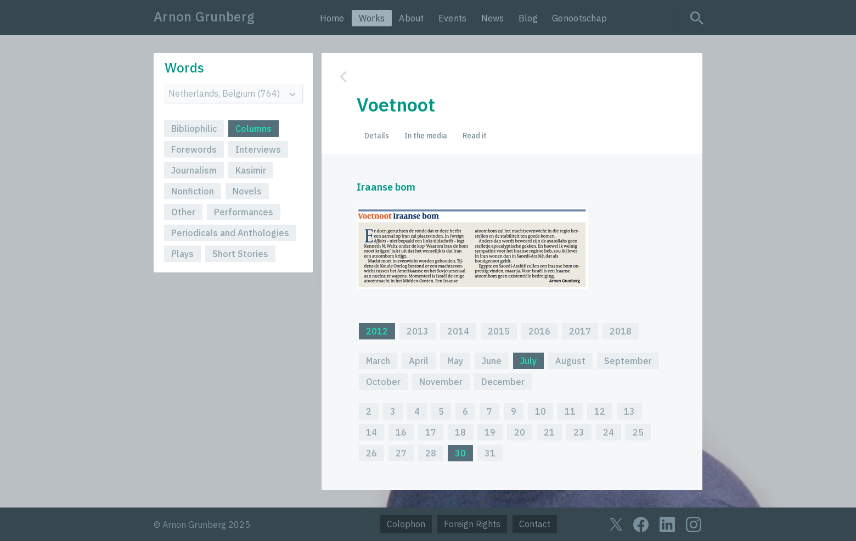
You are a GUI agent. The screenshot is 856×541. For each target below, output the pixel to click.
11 (570, 411)
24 (608, 432)
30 (460, 453)
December (503, 381)
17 (430, 432)
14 (371, 432)
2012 (377, 331)
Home (332, 18)
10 (540, 411)
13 (629, 411)
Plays (182, 253)
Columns (253, 128)
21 (549, 432)
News (492, 18)
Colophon (406, 523)
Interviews (258, 149)
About (411, 18)
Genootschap (579, 18)
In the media (425, 136)
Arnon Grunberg (204, 16)
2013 (418, 331)
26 (371, 453)
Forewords (194, 149)
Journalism (194, 170)
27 (401, 453)
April (419, 360)
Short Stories (240, 253)
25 (638, 432)
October (383, 381)
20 (519, 432)
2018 (621, 331)
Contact (534, 523)
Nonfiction (192, 191)
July (528, 360)
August (570, 360)
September (628, 360)
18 (460, 432)
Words (184, 67)
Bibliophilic (194, 128)
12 (599, 411)
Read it (475, 136)
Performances (243, 212)
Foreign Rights (472, 523)
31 (490, 453)
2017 (580, 331)
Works (372, 18)
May (455, 360)
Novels (247, 191)
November (441, 381)
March (378, 360)
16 (401, 432)
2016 (539, 331)
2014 (458, 331)
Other (183, 212)
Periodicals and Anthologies (230, 232)
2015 (499, 331)
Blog (528, 18)
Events (452, 18)
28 (430, 453)
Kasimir (250, 170)
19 (490, 432)
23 (578, 432)
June (492, 360)
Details (376, 136)
